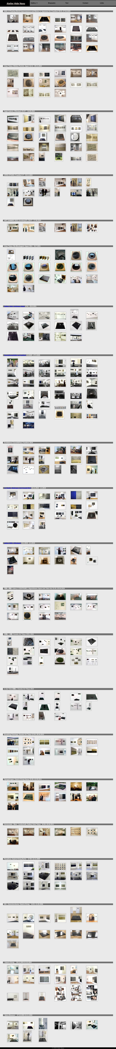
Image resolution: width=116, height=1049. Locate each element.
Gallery (33, 3)
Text (66, 3)
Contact (85, 3)
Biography (51, 3)
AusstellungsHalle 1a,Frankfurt (15, 355)
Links (102, 3)
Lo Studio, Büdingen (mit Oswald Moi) (17, 488)
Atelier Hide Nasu (16, 3)
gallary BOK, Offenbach (12, 543)
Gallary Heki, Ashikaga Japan (14, 306)
